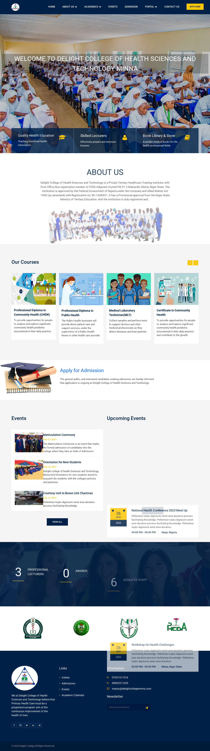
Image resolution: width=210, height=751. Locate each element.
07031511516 (120, 677)
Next (204, 80)
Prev (5, 80)
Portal (151, 6)
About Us (69, 6)
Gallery (66, 677)
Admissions (68, 683)
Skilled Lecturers (93, 136)
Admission (131, 6)
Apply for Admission (82, 370)
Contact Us (171, 6)
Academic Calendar (73, 695)
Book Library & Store (159, 136)
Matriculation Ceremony (59, 435)
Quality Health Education (36, 135)
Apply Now (195, 7)
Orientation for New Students (62, 462)
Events (112, 6)
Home (51, 6)
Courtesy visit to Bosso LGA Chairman (68, 493)
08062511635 (120, 683)
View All (57, 522)
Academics (92, 6)
